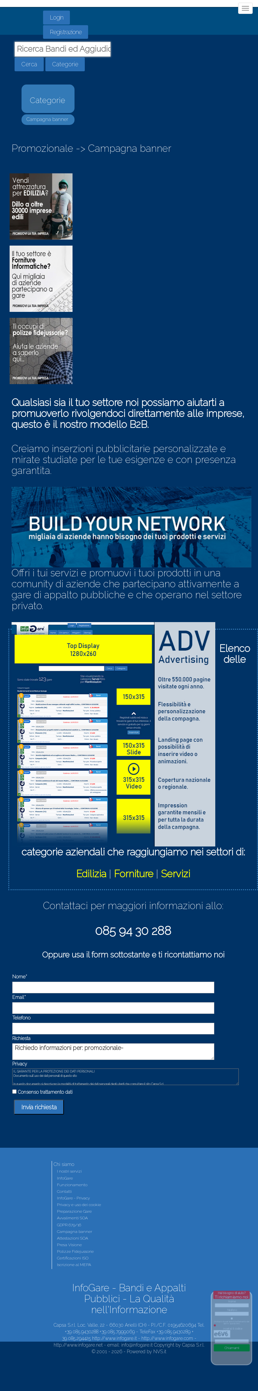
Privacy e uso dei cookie (79, 1204)
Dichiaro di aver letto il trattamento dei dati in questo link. (232, 1322)
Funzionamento (72, 1185)
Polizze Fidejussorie (75, 1251)
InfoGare (65, 1178)
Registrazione (65, 32)
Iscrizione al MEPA (74, 1264)
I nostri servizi (69, 1171)
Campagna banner (47, 119)
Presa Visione (69, 1245)
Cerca (29, 64)
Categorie (65, 64)
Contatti (64, 1191)
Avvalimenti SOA (72, 1218)
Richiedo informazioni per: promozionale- (113, 1051)
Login (56, 17)
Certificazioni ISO (72, 1258)
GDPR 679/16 (69, 1225)
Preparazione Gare (74, 1211)
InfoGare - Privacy (73, 1198)
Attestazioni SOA (72, 1238)
